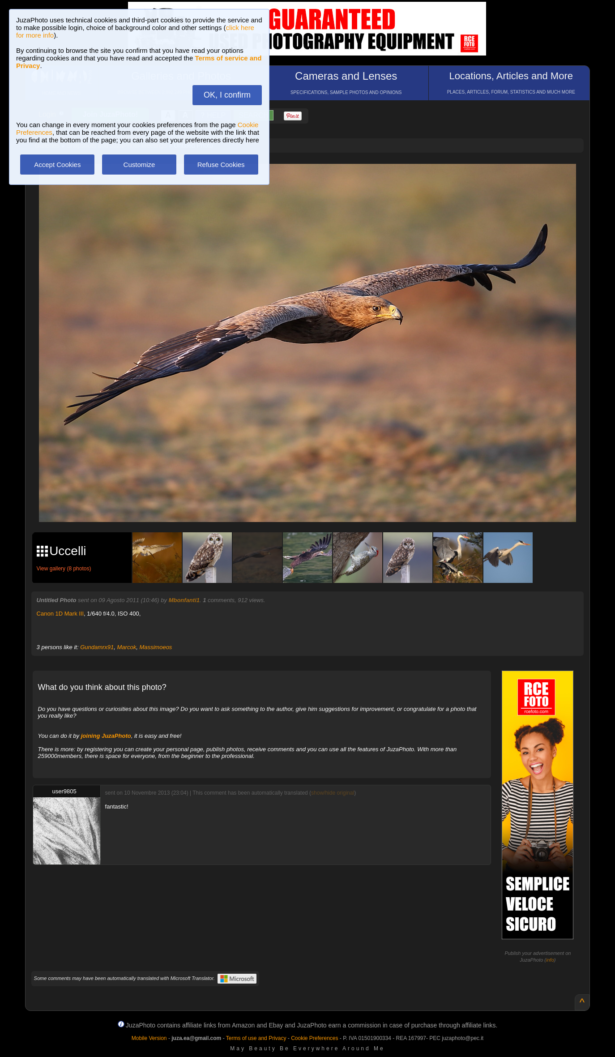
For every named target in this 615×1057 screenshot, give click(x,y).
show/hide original (332, 793)
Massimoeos (155, 647)
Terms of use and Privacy (256, 1038)
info (550, 960)
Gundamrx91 (97, 647)
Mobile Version (149, 1038)
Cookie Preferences (314, 1038)
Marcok (127, 647)
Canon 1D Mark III (60, 613)
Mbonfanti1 (184, 600)
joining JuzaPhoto (106, 735)
